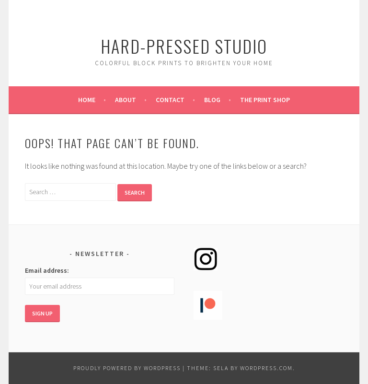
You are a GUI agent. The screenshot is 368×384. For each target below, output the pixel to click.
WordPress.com (266, 368)
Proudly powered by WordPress (127, 368)
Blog (212, 99)
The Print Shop (265, 99)
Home (86, 99)
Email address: (47, 270)
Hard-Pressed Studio (184, 45)
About (125, 99)
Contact (170, 99)
